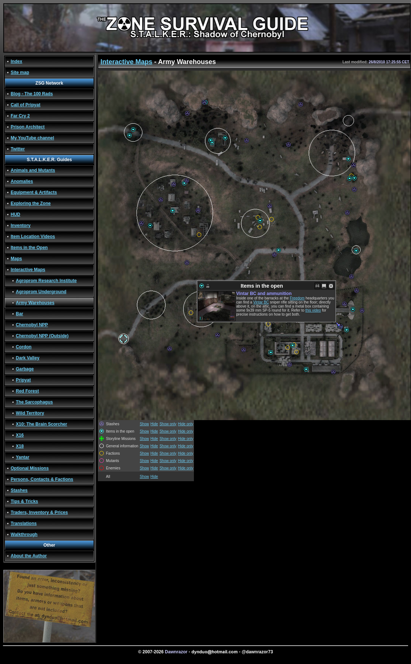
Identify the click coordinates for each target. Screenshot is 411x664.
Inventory (21, 225)
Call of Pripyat (25, 104)
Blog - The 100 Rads (32, 93)
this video (313, 310)
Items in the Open (29, 247)
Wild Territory (30, 413)
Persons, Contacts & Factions (42, 479)
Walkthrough (24, 534)
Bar (19, 313)
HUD (15, 214)
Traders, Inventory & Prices (39, 512)
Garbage (25, 369)
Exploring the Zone (31, 203)
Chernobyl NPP (32, 324)
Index (16, 61)
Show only (167, 424)
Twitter (18, 149)
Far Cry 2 (20, 115)
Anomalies (22, 181)
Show (144, 424)
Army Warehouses (35, 302)
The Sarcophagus (34, 402)
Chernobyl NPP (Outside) (42, 335)
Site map (20, 72)
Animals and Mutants (33, 170)
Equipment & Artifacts (34, 192)
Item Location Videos (33, 236)
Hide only (186, 424)
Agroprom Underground (41, 291)
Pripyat (23, 380)
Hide (154, 424)
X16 (20, 435)
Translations (24, 523)
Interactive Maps (28, 269)
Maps (16, 258)
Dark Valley (27, 358)
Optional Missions (30, 468)
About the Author (29, 555)
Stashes (19, 490)
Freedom (297, 298)
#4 (317, 286)
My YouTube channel (32, 138)
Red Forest (27, 391)
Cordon (24, 346)
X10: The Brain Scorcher (41, 424)
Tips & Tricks (24, 501)
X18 (20, 446)
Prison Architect (28, 126)
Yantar (22, 457)
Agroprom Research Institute (46, 280)
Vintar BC (261, 302)
